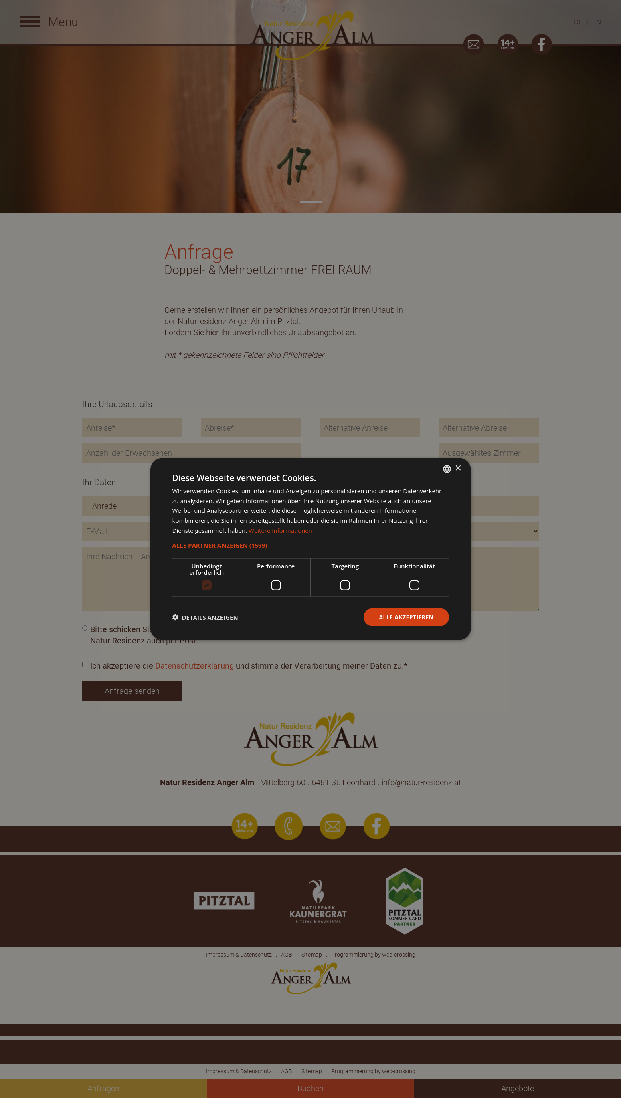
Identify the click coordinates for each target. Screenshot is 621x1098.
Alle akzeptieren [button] (406, 617)
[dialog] (310, 549)
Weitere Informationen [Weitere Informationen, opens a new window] (280, 530)
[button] (310, 544)
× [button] (458, 468)
